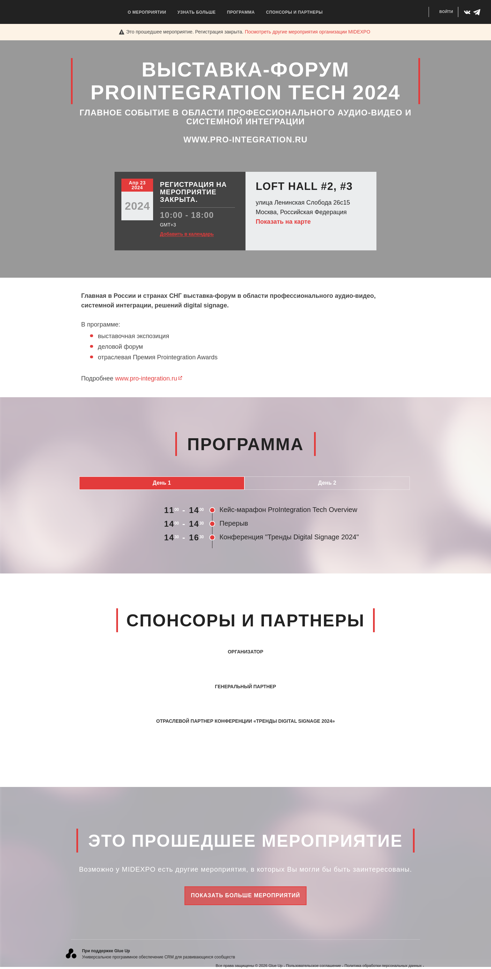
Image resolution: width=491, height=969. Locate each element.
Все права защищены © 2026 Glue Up (249, 966)
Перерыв (234, 523)
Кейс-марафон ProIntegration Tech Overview (288, 509)
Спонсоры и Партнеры (294, 12)
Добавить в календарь (187, 234)
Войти (446, 12)
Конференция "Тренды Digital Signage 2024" (289, 537)
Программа (241, 12)
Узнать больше (196, 12)
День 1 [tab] (162, 483)
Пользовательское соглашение (313, 966)
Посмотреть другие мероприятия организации (307, 31)
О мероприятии (147, 12)
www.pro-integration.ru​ (148, 378)
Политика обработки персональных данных (382, 966)
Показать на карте (283, 221)
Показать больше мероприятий (245, 895)
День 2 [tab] (327, 483)
